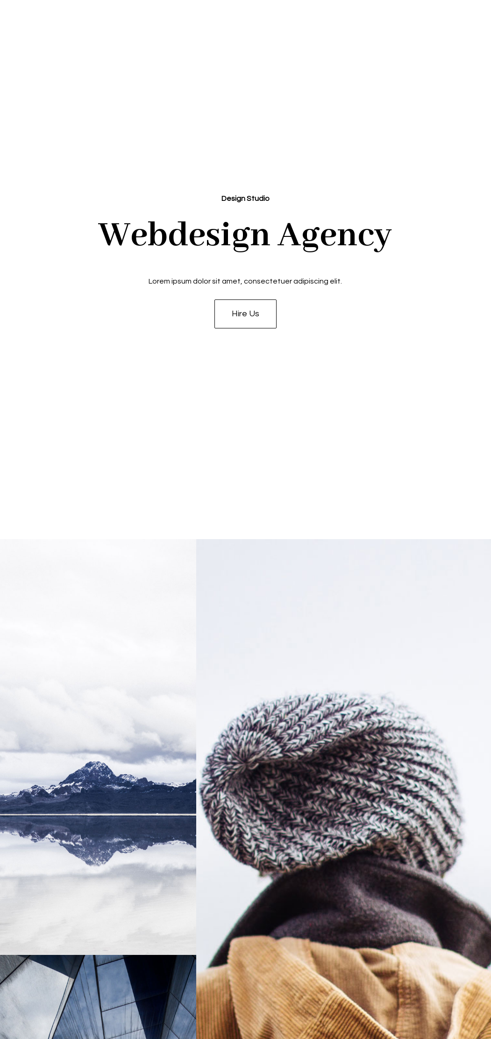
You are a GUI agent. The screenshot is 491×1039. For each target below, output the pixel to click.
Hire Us (245, 313)
